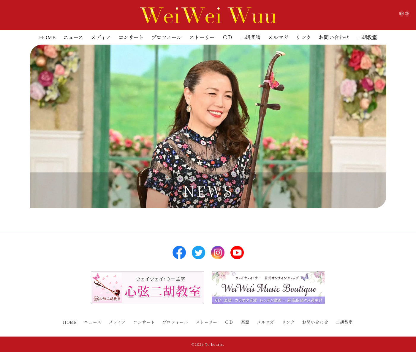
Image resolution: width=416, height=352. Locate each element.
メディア (101, 37)
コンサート (131, 37)
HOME (47, 37)
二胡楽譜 (250, 37)
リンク (303, 37)
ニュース (73, 37)
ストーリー (202, 37)
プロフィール (166, 37)
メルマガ (278, 37)
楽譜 (245, 322)
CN (396, 16)
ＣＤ (227, 37)
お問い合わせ (334, 37)
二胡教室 (367, 37)
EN (370, 16)
